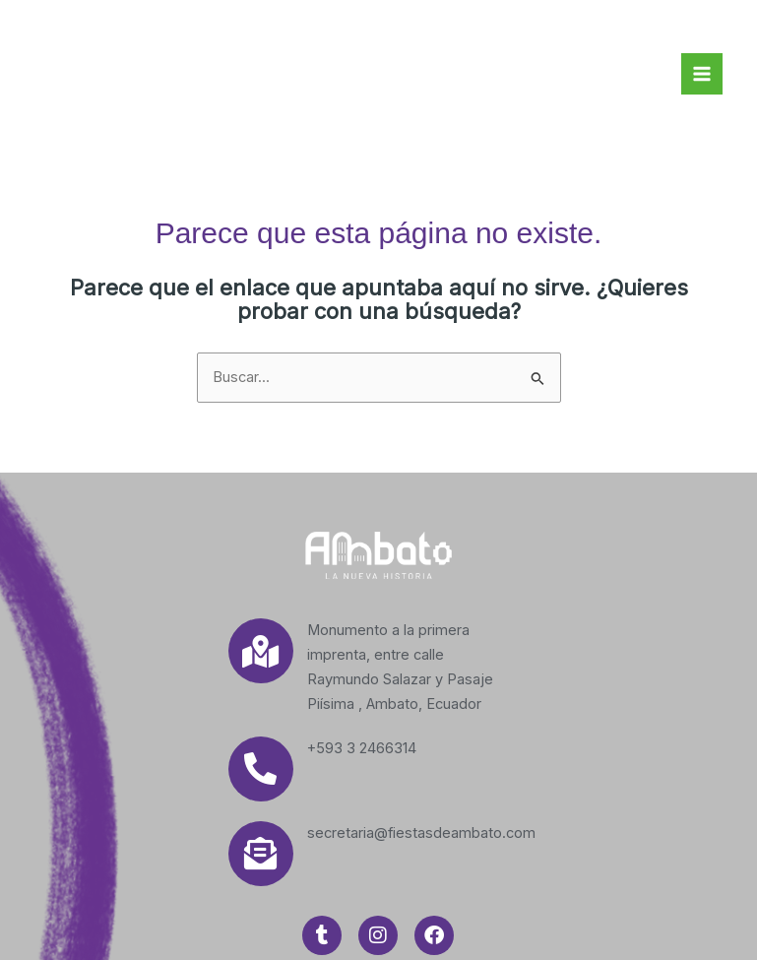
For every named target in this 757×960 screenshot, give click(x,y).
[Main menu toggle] (702, 74)
